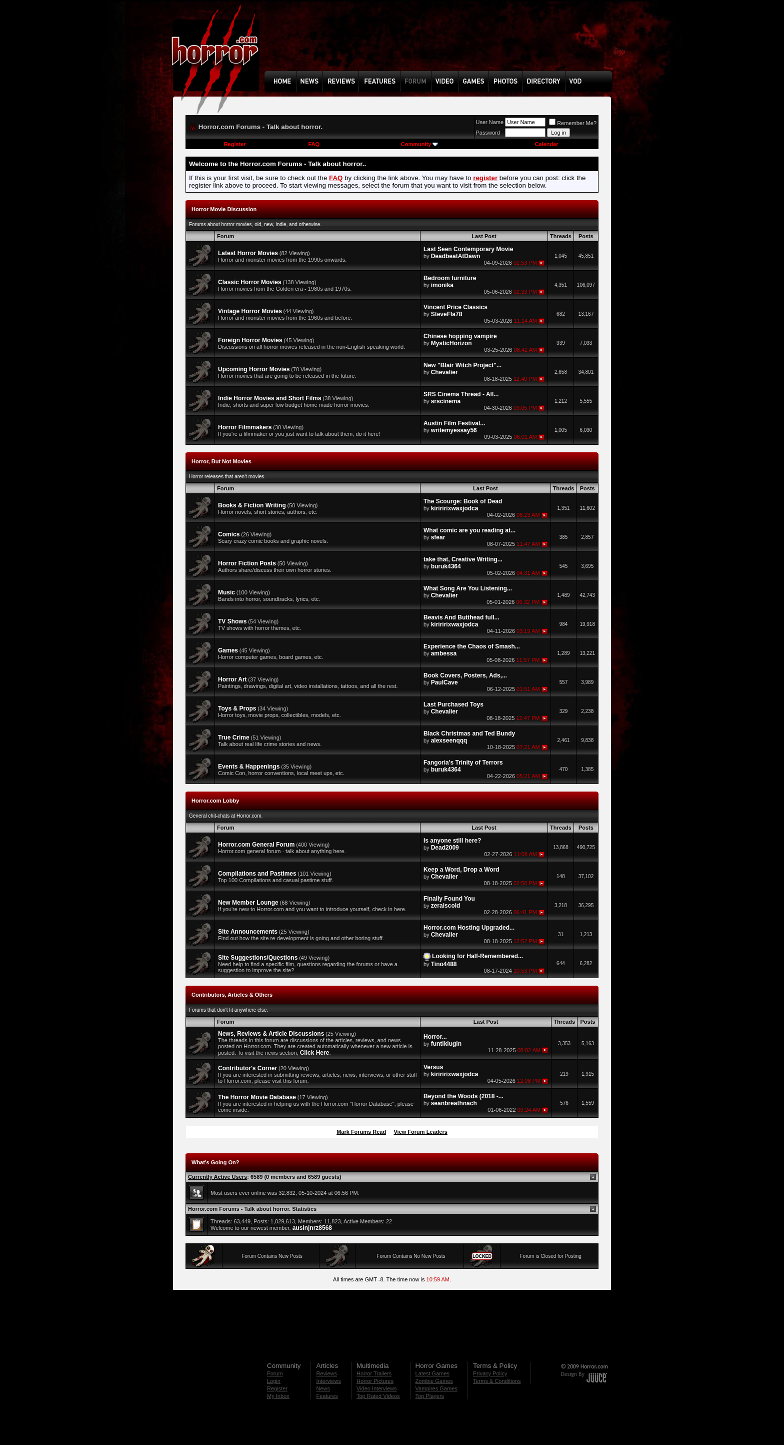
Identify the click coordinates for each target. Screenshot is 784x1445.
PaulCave (444, 682)
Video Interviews (376, 1388)
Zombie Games (434, 1381)
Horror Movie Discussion (224, 209)
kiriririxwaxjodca (454, 508)
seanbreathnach (454, 1103)
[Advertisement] (442, 43)
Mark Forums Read (361, 1132)
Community (419, 144)
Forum (275, 1373)
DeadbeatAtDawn (455, 256)
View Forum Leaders (420, 1132)
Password (488, 133)
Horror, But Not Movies (222, 461)
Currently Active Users (217, 1177)
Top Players (430, 1396)
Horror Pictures (375, 1381)
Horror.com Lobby (215, 801)
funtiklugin (446, 1043)
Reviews (326, 1373)
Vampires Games (437, 1388)
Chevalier (444, 372)
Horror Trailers (374, 1373)
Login (273, 1381)
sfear (438, 537)
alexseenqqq (449, 740)
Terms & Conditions (496, 1381)
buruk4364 (446, 566)
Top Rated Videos (378, 1396)
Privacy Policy (490, 1373)
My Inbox (278, 1396)
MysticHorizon (451, 343)
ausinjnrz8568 (312, 1227)
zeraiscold (445, 905)
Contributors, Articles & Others (232, 995)
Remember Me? (572, 123)
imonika (442, 285)
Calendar (546, 144)
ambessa (443, 653)
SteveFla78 (446, 314)
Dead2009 (445, 847)
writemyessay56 (454, 430)
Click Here (315, 1052)
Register (235, 144)
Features (327, 1396)
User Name (490, 122)
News (323, 1388)
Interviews (328, 1381)
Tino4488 (444, 964)
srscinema (445, 401)
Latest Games (433, 1373)
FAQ (314, 144)
